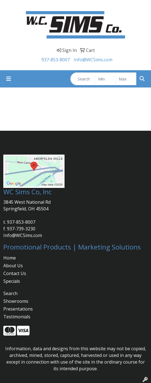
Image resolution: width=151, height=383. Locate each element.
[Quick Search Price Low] (105, 78)
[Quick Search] (82, 78)
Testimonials (16, 317)
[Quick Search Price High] (126, 78)
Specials (11, 281)
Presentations (18, 309)
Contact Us (14, 273)
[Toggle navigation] (8, 79)
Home (9, 258)
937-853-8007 (55, 60)
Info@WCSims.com (93, 60)
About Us (13, 266)
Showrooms (15, 301)
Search (10, 293)
